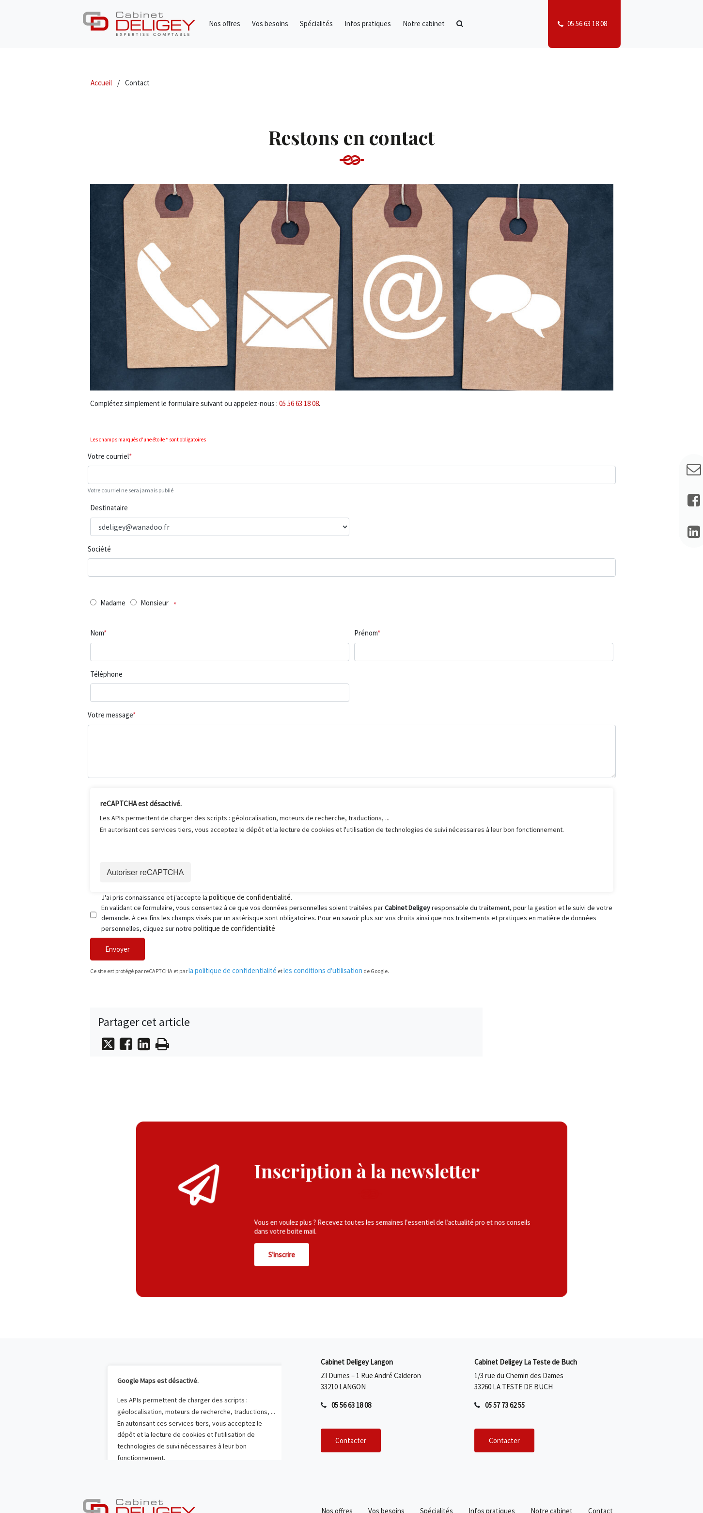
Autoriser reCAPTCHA (146, 873)
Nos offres (224, 23)
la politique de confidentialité (232, 971)
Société (99, 548)
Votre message (110, 714)
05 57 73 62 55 (505, 1406)
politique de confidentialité (250, 898)
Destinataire (109, 507)
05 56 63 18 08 (587, 23)
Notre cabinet (424, 23)
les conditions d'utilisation (322, 971)
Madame (112, 602)
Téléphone (106, 674)
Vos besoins (270, 23)
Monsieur (155, 602)
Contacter (350, 1441)
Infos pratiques (367, 23)
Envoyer (117, 950)
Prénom (365, 632)
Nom (97, 632)
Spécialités (316, 23)
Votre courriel (108, 456)
